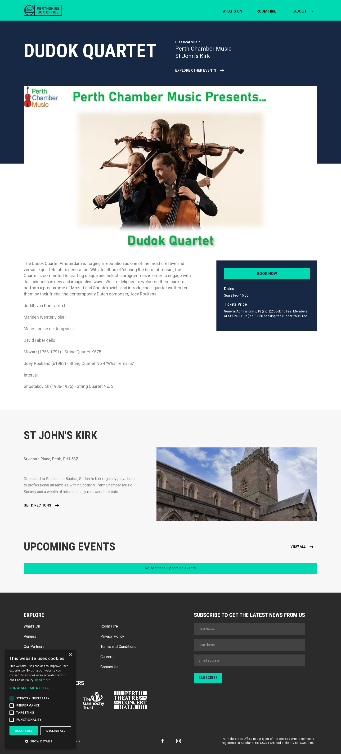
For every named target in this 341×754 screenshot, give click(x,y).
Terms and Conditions (118, 646)
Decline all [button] (55, 731)
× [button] (70, 655)
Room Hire (109, 626)
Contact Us (109, 667)
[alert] (40, 699)
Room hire (266, 11)
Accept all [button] (24, 731)
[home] (43, 10)
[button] (302, 10)
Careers (106, 656)
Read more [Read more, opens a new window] (42, 680)
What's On (32, 626)
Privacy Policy (112, 636)
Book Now (267, 273)
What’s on (232, 11)
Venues (30, 636)
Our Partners (34, 646)
